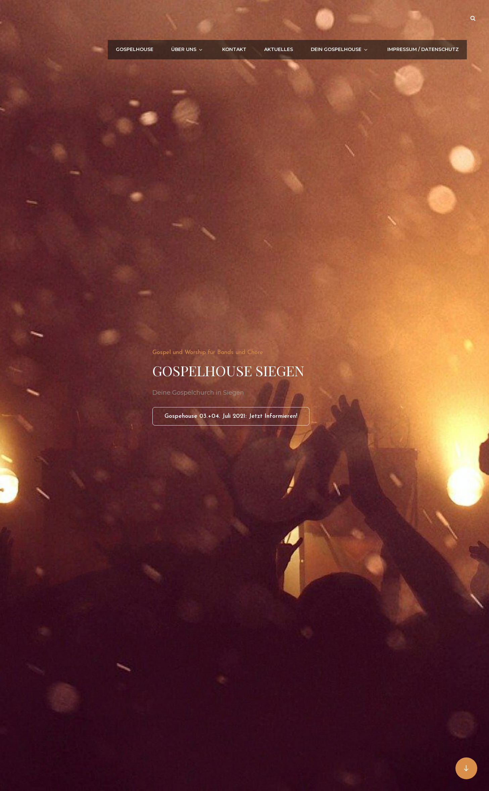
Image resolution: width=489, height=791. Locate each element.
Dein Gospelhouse (346, 18)
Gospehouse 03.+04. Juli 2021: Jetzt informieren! (236, 418)
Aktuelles (288, 18)
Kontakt (246, 18)
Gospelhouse (155, 18)
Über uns (205, 18)
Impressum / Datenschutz (424, 18)
